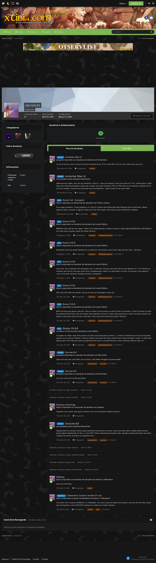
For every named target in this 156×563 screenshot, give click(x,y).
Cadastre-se (136, 3)
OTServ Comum (103, 203)
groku (76, 498)
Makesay (60, 477)
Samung (75, 447)
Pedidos (60, 32)
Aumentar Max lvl (73, 157)
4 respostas (80, 168)
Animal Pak (78, 203)
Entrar (123, 4)
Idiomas (6, 559)
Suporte (47, 32)
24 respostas (78, 509)
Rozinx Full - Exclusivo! (73, 200)
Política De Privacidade (21, 559)
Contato (36, 559)
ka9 (73, 462)
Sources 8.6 (70, 352)
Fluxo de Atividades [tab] (74, 148)
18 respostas (79, 235)
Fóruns (20, 32)
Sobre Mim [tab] (126, 148)
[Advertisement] (78, 69)
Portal (8, 32)
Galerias (100, 407)
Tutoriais (33, 32)
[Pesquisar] (119, 32)
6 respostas (77, 488)
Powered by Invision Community (142, 559)
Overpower (78, 407)
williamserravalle (78, 455)
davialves (80, 160)
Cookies (44, 559)
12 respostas (82, 214)
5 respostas (78, 364)
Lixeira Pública (101, 224)
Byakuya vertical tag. (66, 404)
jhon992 (53, 390)
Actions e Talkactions (104, 479)
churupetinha (77, 470)
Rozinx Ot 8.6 (69, 221)
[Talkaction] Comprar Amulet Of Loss (84, 495)
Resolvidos (102, 160)
